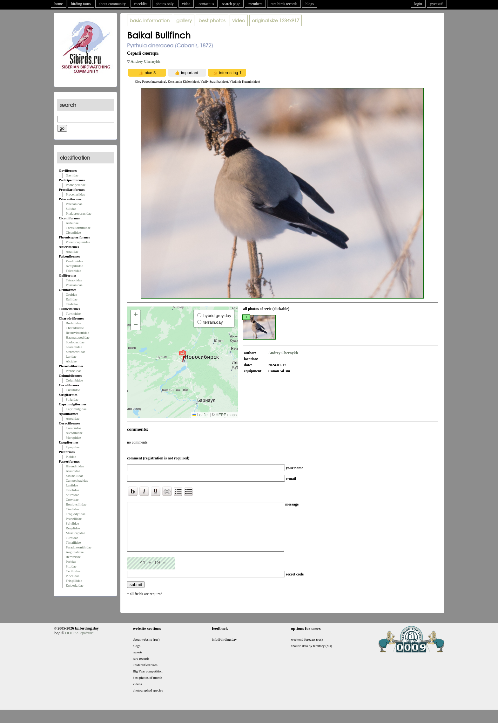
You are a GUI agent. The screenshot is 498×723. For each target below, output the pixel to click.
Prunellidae (74, 518)
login (418, 4)
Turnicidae (73, 313)
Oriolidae (72, 490)
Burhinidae (73, 323)
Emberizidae (75, 585)
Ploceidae (72, 576)
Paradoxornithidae (78, 547)
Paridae (71, 561)
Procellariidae (75, 194)
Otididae (72, 304)
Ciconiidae (73, 232)
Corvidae (72, 499)
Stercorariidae (75, 352)
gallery (184, 20)
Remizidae (73, 557)
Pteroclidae (73, 371)
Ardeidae (72, 223)
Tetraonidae (74, 280)
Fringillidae (74, 580)
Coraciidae (73, 428)
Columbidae (74, 380)
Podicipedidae (75, 185)
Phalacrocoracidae (78, 213)
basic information (150, 20)
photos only (164, 4)
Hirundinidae (75, 466)
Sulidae (71, 208)
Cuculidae (73, 390)
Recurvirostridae (77, 332)
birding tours (81, 4)
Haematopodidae (78, 337)
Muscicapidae (75, 533)
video (186, 4)
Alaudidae (73, 471)
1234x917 (275, 20)
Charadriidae (75, 328)
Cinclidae (72, 509)
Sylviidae (72, 523)
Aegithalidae (75, 552)
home (58, 4)
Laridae (71, 356)
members (255, 4)
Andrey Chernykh (145, 61)
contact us (206, 4)
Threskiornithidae (78, 228)
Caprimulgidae (76, 409)
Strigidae (72, 399)
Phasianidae (74, 285)
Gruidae (71, 294)
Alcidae (71, 361)
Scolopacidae (75, 342)
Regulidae (73, 528)
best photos (212, 20)
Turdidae (72, 538)
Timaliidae (73, 542)
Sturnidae (72, 495)
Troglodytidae (75, 514)
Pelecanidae (74, 204)
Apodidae (72, 418)
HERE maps (226, 415)
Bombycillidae (76, 504)
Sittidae (71, 566)
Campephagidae (77, 480)
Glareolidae (74, 347)
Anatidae (72, 251)
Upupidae (72, 447)
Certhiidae (73, 571)
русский (436, 4)
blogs (310, 4)
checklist (141, 4)
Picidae (71, 456)
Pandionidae (74, 261)
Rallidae (71, 299)
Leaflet (200, 415)
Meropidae (73, 437)
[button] (182, 355)
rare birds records (284, 4)
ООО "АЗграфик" (79, 642)
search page (231, 4)
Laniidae (72, 485)
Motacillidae (75, 476)
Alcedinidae (74, 433)
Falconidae (73, 270)
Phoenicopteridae (78, 242)
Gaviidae (72, 175)
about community (112, 4)
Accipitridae (74, 266)
